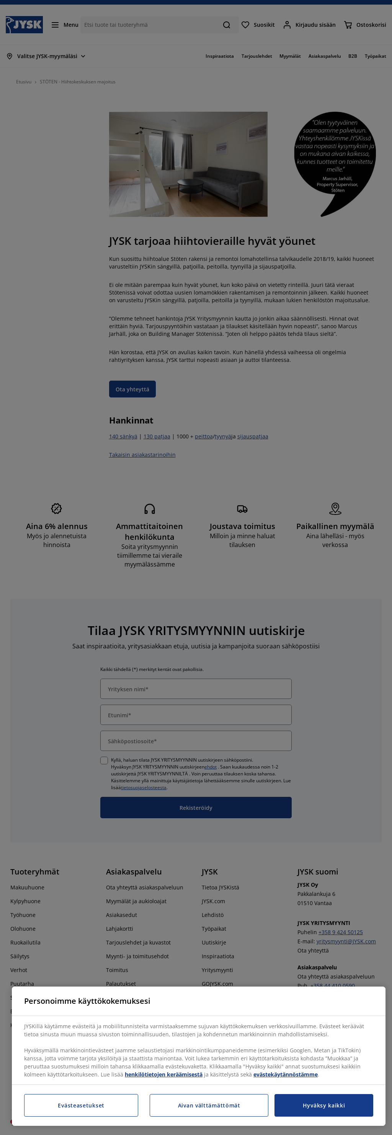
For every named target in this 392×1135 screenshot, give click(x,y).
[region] (198, 1056)
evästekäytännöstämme (285, 1074)
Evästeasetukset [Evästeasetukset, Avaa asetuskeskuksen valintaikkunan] (81, 1105)
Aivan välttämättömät (209, 1105)
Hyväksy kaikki (324, 1105)
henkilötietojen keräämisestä (164, 1074)
